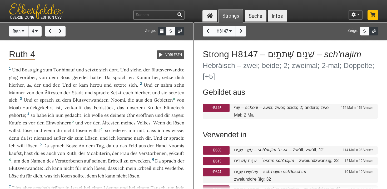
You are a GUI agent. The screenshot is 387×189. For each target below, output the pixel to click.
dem (53, 77)
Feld (132, 146)
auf (87, 161)
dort (113, 70)
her (155, 77)
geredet (80, 77)
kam (83, 85)
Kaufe (15, 123)
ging (37, 70)
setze (167, 77)
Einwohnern (58, 123)
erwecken (140, 161)
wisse (177, 130)
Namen (38, 161)
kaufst (15, 153)
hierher (16, 85)
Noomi (118, 100)
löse (27, 130)
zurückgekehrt (38, 108)
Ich (12, 146)
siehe (135, 70)
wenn (49, 130)
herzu (96, 85)
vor (31, 123)
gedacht (73, 115)
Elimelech (174, 108)
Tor (57, 70)
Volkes (144, 123)
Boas (27, 70)
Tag (100, 146)
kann (57, 168)
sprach (120, 77)
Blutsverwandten (90, 100)
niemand (43, 138)
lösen (178, 123)
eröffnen (145, 115)
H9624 (216, 172)
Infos (277, 16)
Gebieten (163, 100)
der (37, 85)
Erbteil (115, 161)
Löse (14, 176)
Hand (161, 146)
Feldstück (104, 108)
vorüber (28, 77)
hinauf (68, 70)
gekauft (176, 153)
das (120, 108)
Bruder (154, 108)
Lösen (91, 138)
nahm (166, 85)
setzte (91, 70)
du (22, 176)
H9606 (216, 150)
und (47, 85)
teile (116, 130)
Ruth (18, 31)
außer (59, 138)
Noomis (176, 146)
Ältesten (53, 93)
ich (51, 115)
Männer (17, 93)
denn (14, 138)
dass (112, 168)
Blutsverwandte (167, 70)
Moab (15, 108)
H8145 (216, 108)
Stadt (77, 93)
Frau (124, 153)
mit (140, 130)
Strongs (230, 16)
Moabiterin (98, 153)
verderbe (174, 168)
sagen (177, 115)
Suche (255, 16)
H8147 (224, 31)
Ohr (131, 115)
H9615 (216, 161)
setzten (176, 93)
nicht (69, 130)
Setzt (116, 93)
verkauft (73, 108)
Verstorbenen (153, 153)
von (61, 153)
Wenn (159, 123)
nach (139, 138)
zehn (179, 85)
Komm (143, 77)
